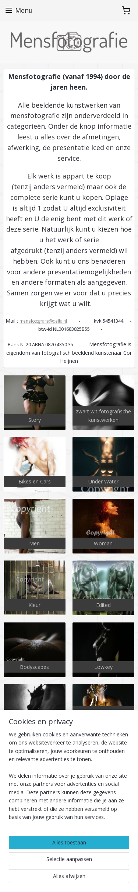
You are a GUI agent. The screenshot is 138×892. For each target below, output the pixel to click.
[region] (69, 778)
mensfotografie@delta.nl (43, 320)
